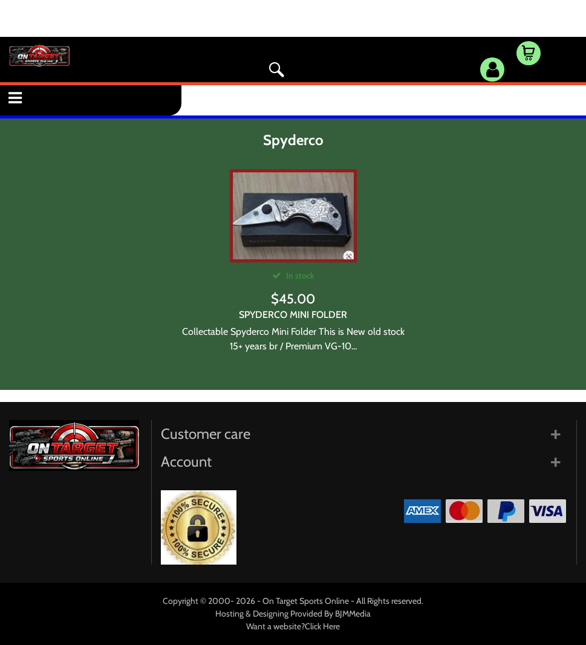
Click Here (322, 626)
